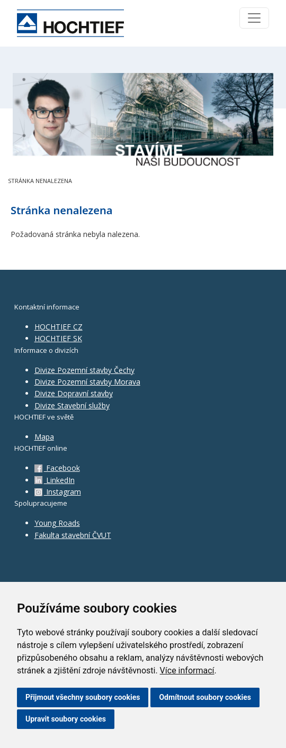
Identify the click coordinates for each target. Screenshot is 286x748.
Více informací (187, 670)
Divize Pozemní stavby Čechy (84, 370)
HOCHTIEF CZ (58, 327)
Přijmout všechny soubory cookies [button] (82, 697)
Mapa (44, 437)
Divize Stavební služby (72, 405)
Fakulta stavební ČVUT (72, 535)
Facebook (57, 468)
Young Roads (57, 523)
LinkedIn (54, 480)
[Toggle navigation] (254, 18)
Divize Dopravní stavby (73, 393)
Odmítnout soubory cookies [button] (205, 697)
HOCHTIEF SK (58, 338)
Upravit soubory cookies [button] (65, 719)
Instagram (57, 492)
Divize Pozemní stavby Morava (87, 382)
